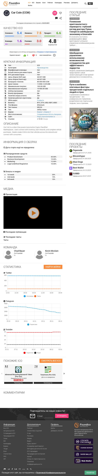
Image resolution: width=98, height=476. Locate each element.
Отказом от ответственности (46, 52)
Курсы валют (31, 443)
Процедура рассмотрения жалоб (36, 454)
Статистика (7, 454)
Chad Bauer (19, 251)
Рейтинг (50, 2)
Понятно (90, 473)
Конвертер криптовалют (35, 446)
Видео (29, 441)
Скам (5, 438)
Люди (5, 449)
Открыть (40, 100)
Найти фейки (53, 267)
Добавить (74, 2)
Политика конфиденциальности (34, 462)
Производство (42, 68)
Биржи (38, 2)
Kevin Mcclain (51, 251)
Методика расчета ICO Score (37, 449)
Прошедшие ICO (9, 436)
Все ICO (6, 428)
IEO (33, 2)
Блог (44, 2)
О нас (29, 433)
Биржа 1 (40, 112)
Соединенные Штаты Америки (49, 114)
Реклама (66, 2)
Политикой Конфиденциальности (51, 473)
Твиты (6, 240)
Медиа (29, 438)
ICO (29, 2)
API (5, 459)
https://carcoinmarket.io (46, 117)
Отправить (62, 416)
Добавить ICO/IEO (57, 431)
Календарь (58, 2)
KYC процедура (32, 451)
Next (64, 373)
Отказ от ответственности (36, 459)
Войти (30, 5)
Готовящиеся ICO (9, 433)
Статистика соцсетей (34, 431)
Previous (2, 373)
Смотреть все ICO (51, 361)
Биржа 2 (47, 112)
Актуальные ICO (9, 431)
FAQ (5, 456)
